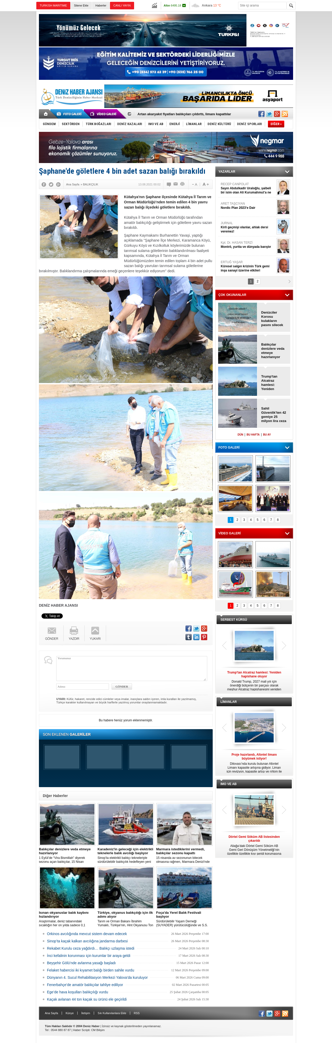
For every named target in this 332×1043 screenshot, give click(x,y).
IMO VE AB (228, 784)
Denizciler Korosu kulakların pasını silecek (272, 318)
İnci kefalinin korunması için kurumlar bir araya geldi (88, 956)
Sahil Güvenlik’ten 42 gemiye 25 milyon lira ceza (273, 414)
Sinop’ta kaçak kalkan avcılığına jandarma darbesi (87, 941)
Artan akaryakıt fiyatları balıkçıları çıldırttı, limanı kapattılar (184, 114)
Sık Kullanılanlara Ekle (112, 1013)
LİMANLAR (228, 702)
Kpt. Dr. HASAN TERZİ (248, 245)
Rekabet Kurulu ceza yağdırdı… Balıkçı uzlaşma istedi (90, 948)
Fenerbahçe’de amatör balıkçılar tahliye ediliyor (85, 985)
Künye (70, 1013)
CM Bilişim (98, 1030)
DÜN (240, 434)
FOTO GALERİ (229, 447)
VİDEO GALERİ (229, 533)
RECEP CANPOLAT (248, 188)
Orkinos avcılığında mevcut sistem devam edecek (87, 934)
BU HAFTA (253, 434)
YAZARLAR (226, 171)
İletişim (85, 1013)
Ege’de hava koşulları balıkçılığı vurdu (77, 992)
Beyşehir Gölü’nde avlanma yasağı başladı (81, 963)
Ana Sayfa (51, 1013)
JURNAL (248, 227)
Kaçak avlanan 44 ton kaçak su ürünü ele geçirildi (87, 999)
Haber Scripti (81, 1030)
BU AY (267, 434)
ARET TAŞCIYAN (248, 206)
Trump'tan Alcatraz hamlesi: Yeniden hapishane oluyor (269, 382)
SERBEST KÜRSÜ (233, 619)
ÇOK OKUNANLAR (232, 295)
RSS (137, 1013)
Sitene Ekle (81, 5)
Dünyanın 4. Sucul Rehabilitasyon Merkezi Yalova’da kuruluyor (97, 977)
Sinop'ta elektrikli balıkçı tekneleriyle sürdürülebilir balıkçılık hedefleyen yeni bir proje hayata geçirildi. (126, 855)
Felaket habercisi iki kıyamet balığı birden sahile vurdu (90, 970)
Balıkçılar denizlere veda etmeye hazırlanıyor (273, 350)
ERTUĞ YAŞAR (248, 266)
